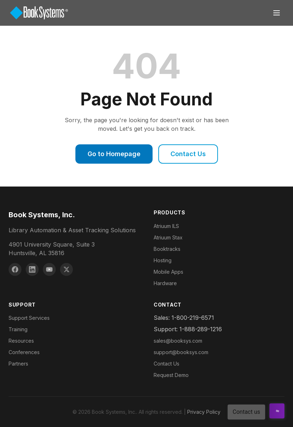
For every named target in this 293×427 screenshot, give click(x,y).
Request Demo (171, 375)
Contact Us (188, 154)
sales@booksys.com (178, 341)
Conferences (24, 352)
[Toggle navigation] (276, 13)
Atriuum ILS (166, 226)
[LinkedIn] (32, 269)
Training (18, 329)
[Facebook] (15, 269)
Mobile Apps (168, 272)
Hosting (163, 260)
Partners (18, 364)
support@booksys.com (181, 352)
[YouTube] (49, 269)
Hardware (165, 283)
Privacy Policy (203, 412)
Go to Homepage (114, 154)
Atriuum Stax (168, 237)
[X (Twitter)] (66, 269)
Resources (21, 341)
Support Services (29, 318)
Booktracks (167, 249)
